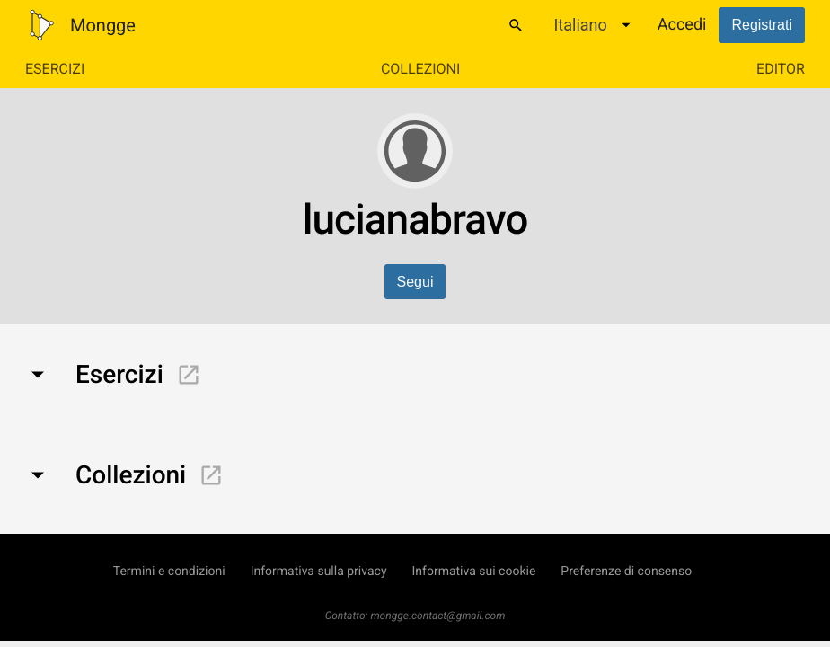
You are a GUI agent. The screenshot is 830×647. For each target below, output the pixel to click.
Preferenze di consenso (626, 571)
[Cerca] (516, 25)
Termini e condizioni (169, 571)
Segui (415, 281)
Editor (780, 68)
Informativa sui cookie (474, 571)
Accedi (682, 24)
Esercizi (54, 68)
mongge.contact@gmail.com (437, 615)
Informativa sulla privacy (319, 571)
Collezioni (420, 68)
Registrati (761, 24)
